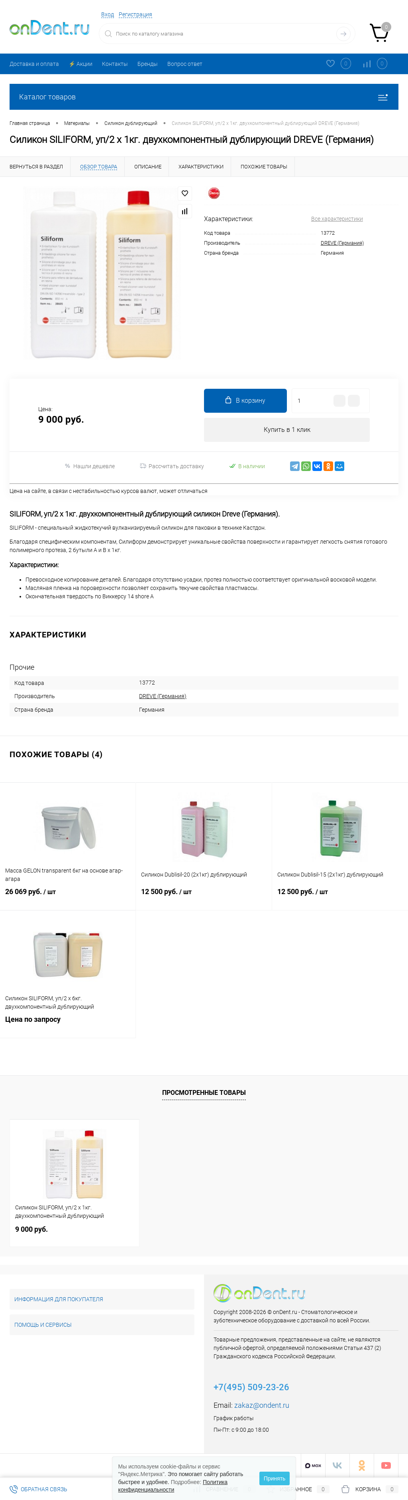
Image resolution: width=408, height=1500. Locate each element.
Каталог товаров (204, 97)
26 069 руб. (67, 898)
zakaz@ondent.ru (261, 1405)
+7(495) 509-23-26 (251, 1388)
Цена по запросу (67, 1025)
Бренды (147, 64)
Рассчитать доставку (172, 466)
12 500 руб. (203, 898)
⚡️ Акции (80, 64)
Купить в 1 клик (287, 429)
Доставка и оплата (34, 64)
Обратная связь (38, 1489)
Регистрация (135, 14)
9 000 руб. (31, 1229)
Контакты (115, 64)
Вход (107, 14)
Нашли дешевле (89, 466)
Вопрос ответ (184, 64)
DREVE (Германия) (342, 243)
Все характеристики (337, 219)
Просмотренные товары (204, 1093)
